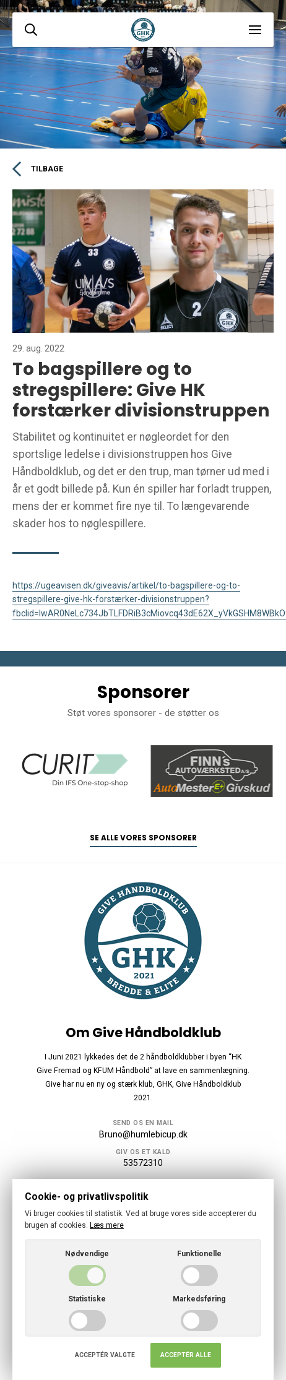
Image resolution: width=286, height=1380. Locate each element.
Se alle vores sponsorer (143, 838)
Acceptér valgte (105, 1355)
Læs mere (107, 1225)
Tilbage (37, 169)
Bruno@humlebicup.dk (143, 1134)
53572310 (143, 1163)
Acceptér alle (185, 1355)
